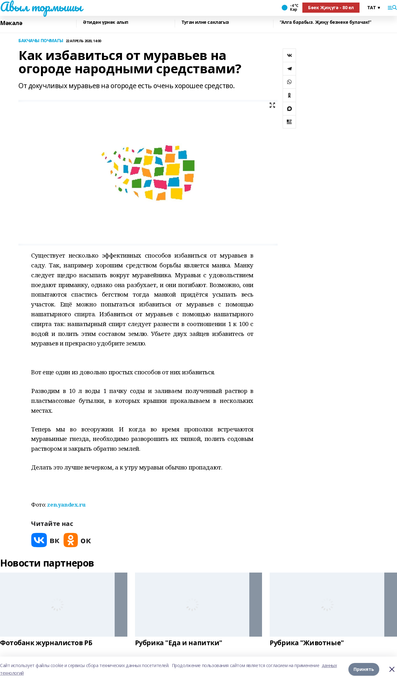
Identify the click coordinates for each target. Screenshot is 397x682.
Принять (363, 669)
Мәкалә (11, 23)
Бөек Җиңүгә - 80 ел (331, 7)
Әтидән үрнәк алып (105, 22)
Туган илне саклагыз (205, 22)
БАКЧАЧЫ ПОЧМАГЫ (40, 40)
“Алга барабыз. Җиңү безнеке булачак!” (325, 22)
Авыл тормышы (41, 7)
